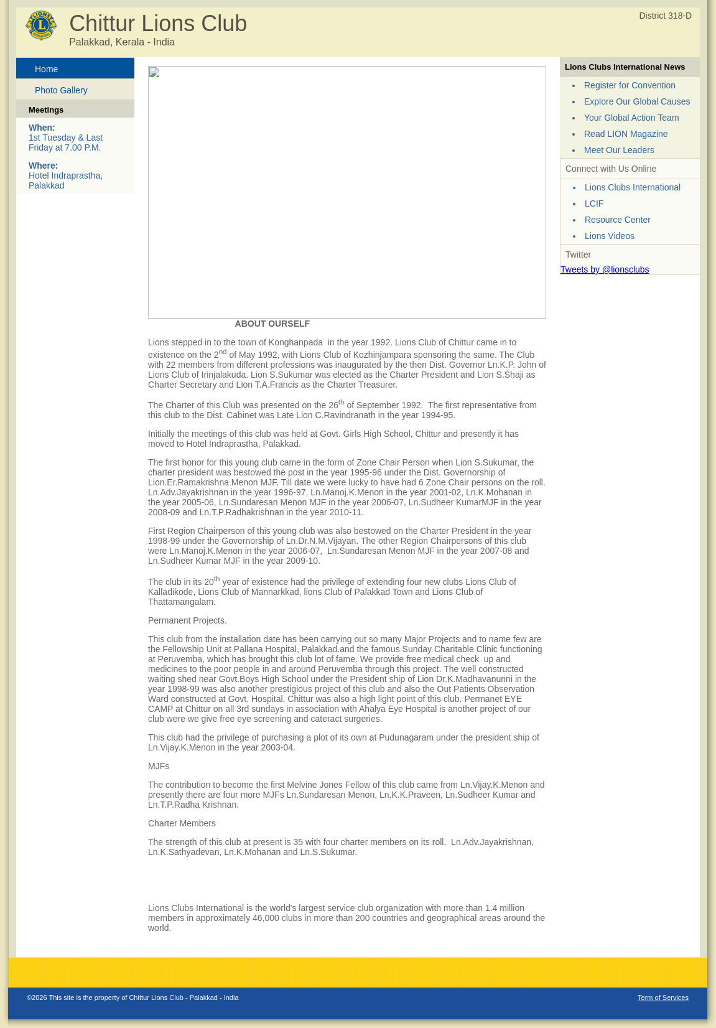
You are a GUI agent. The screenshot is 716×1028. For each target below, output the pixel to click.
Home (46, 69)
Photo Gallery (61, 90)
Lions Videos (610, 236)
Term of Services (663, 997)
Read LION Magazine (626, 134)
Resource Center (618, 220)
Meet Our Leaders (619, 150)
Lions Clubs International (633, 187)
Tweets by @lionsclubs (604, 269)
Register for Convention (630, 85)
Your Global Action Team (631, 118)
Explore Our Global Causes (637, 101)
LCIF (594, 203)
